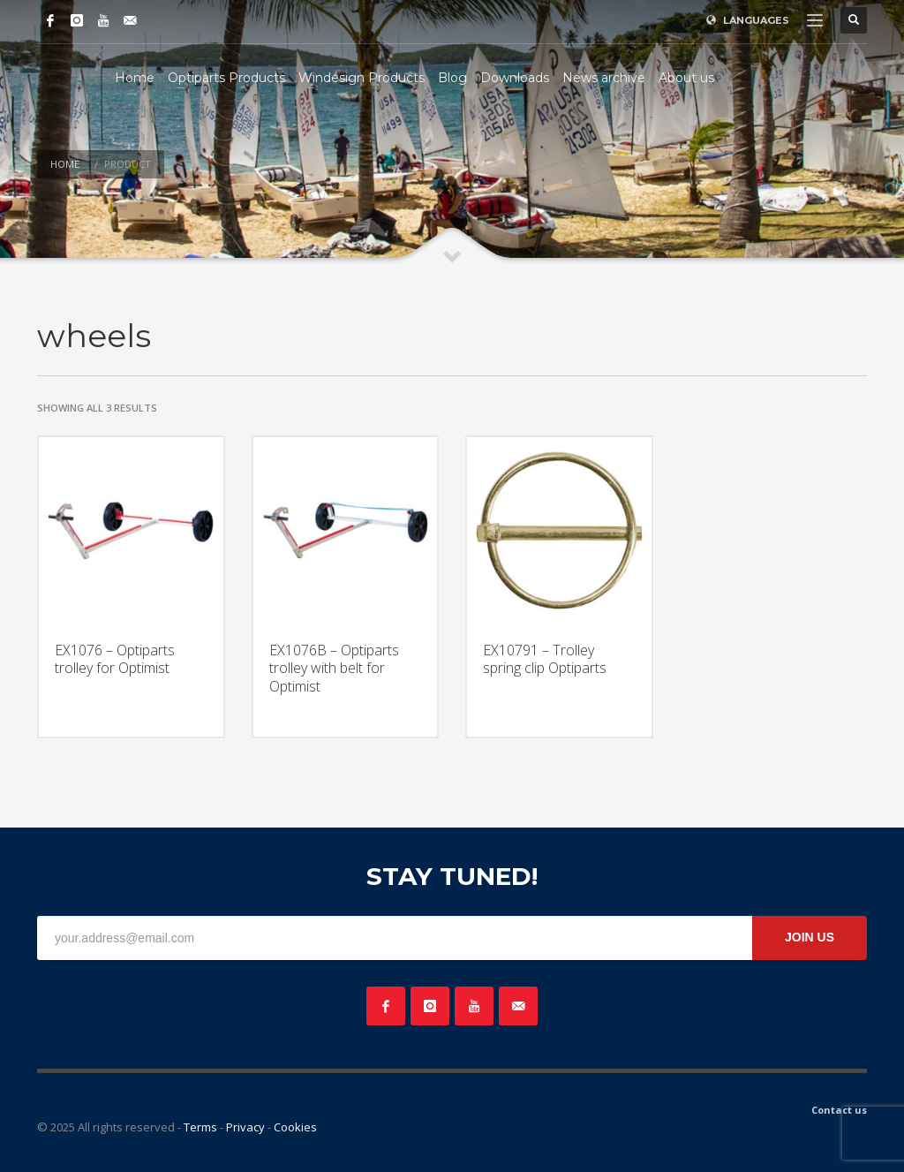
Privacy (245, 1127)
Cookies (295, 1127)
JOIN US (809, 937)
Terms (200, 1127)
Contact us (839, 1109)
